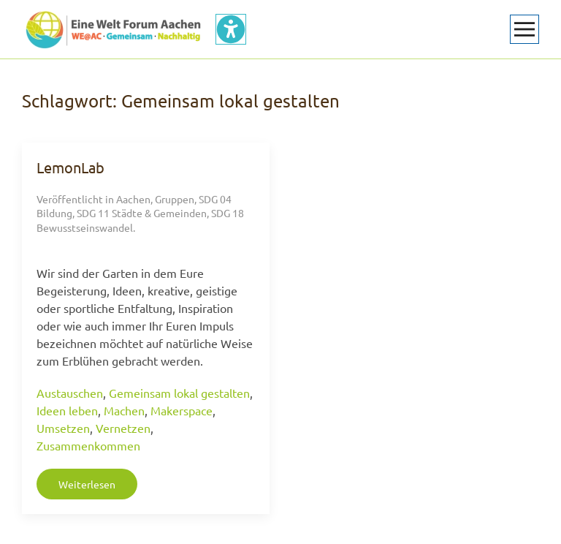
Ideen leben (67, 410)
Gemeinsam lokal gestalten (179, 392)
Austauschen (70, 392)
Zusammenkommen (88, 445)
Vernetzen (123, 427)
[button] (524, 29)
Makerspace (181, 410)
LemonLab (70, 167)
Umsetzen (63, 427)
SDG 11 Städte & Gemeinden (142, 212)
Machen (124, 410)
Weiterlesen (86, 484)
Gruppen (174, 198)
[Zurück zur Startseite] (113, 29)
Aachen (133, 198)
